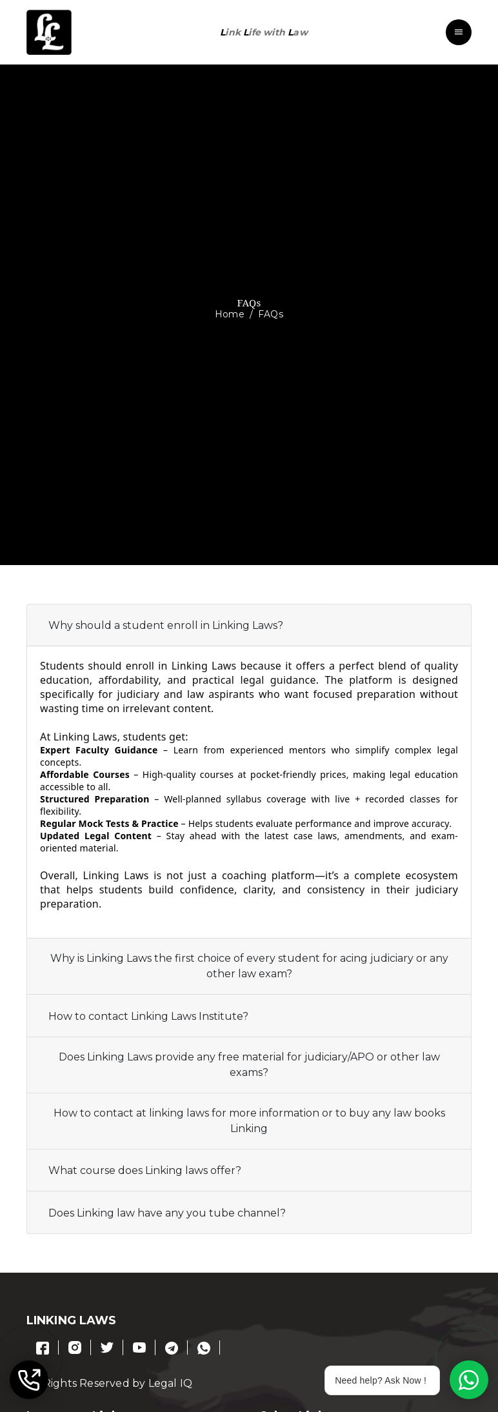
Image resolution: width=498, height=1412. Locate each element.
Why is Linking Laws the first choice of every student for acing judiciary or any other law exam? (249, 966)
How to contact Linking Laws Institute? (148, 1016)
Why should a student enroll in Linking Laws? (165, 625)
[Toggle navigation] (459, 32)
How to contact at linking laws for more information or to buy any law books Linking (249, 1121)
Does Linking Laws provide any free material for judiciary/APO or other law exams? (249, 1065)
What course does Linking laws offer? (144, 1170)
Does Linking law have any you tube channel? (167, 1213)
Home (229, 314)
